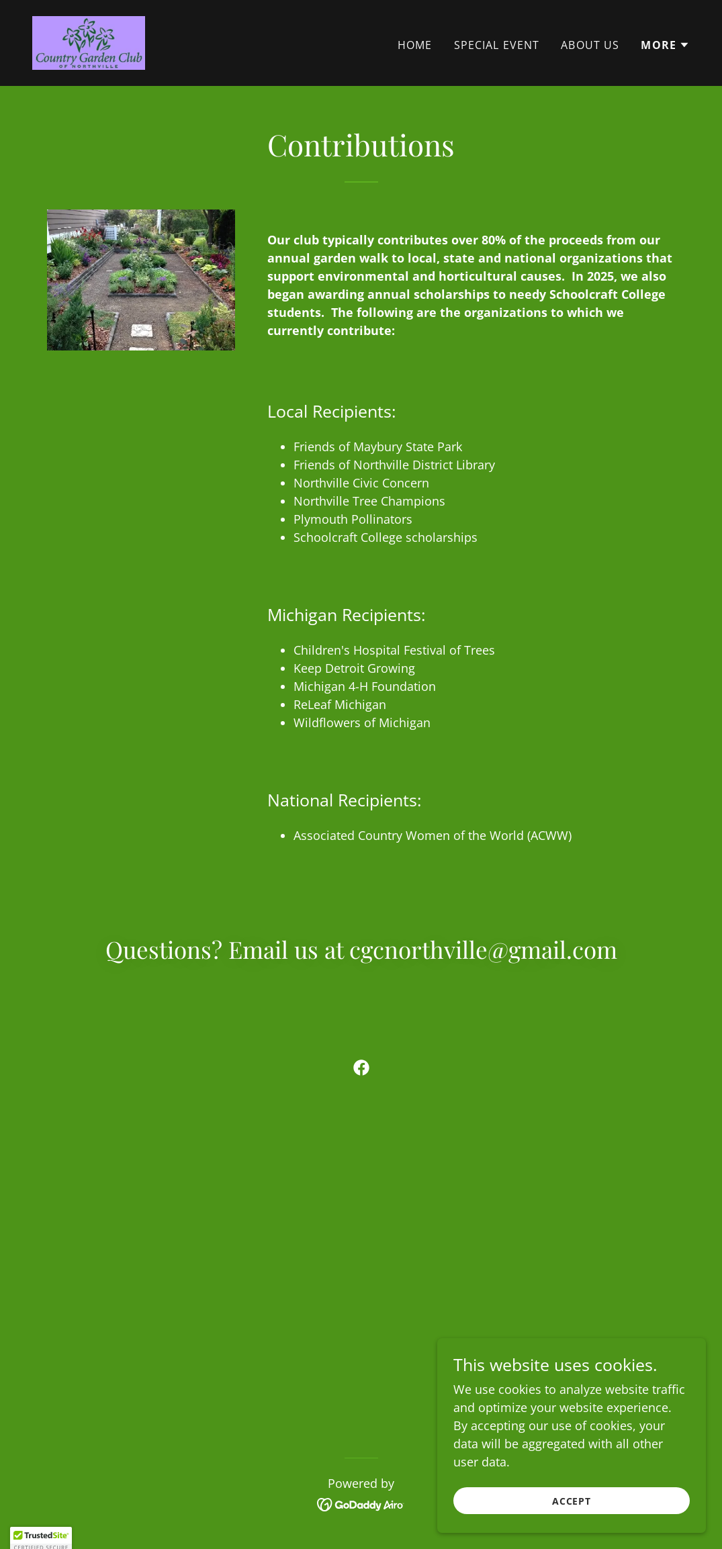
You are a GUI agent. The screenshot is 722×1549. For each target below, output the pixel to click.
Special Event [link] (497, 45)
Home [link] (415, 45)
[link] (88, 42)
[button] (665, 45)
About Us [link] (590, 45)
